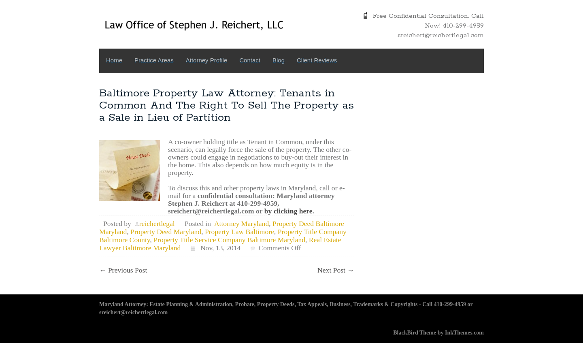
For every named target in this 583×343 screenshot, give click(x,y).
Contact (249, 60)
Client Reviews (317, 60)
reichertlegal (157, 223)
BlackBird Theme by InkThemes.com (438, 333)
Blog (278, 60)
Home (114, 60)
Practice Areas (154, 60)
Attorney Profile (207, 60)
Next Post (335, 270)
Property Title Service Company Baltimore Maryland (229, 240)
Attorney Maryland (241, 223)
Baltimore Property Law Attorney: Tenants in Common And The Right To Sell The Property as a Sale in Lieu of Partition (226, 105)
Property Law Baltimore (239, 232)
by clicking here (288, 211)
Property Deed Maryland (165, 232)
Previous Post (123, 270)
